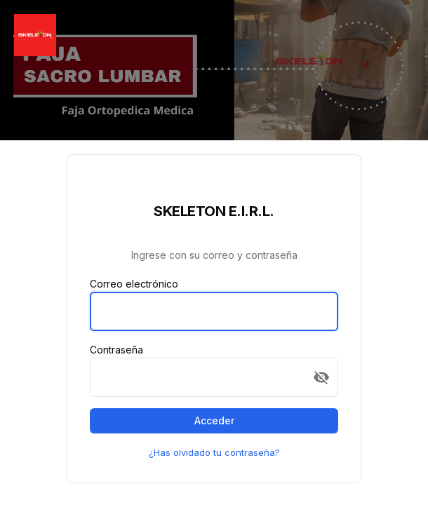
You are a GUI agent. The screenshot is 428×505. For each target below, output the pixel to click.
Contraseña (116, 350)
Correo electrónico (134, 284)
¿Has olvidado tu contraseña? (214, 452)
